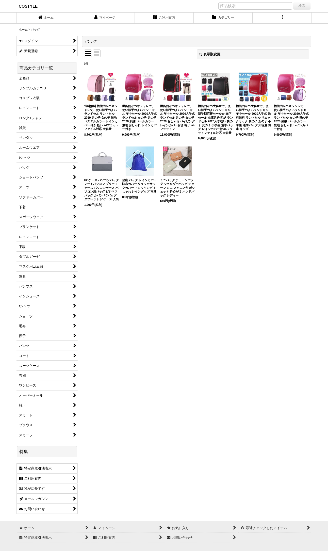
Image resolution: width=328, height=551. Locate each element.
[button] (282, 18)
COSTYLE (28, 6)
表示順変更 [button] (209, 54)
